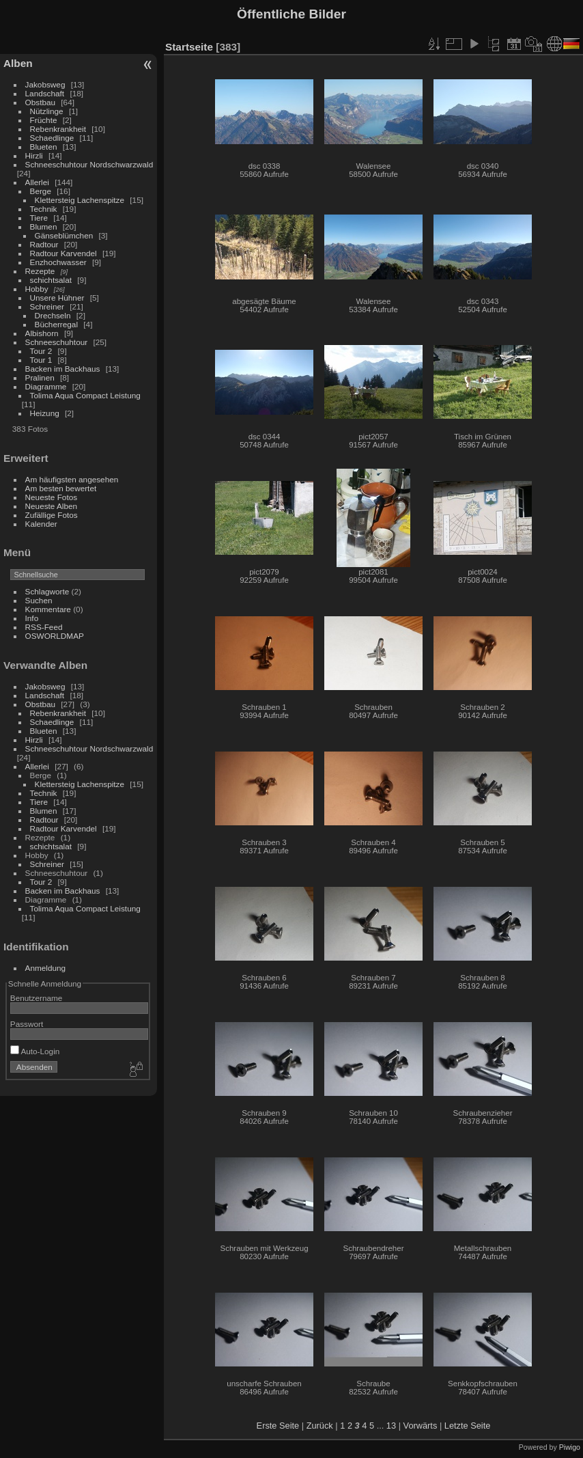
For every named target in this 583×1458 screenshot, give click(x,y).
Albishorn (42, 333)
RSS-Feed (44, 626)
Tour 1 (41, 359)
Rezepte (40, 270)
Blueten (43, 146)
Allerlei (37, 182)
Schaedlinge (52, 137)
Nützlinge (46, 111)
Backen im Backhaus (62, 368)
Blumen (43, 226)
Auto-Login (35, 1051)
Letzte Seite (467, 1425)
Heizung (44, 413)
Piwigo (569, 1447)
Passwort (26, 1023)
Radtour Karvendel (63, 253)
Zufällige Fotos (51, 514)
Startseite (189, 47)
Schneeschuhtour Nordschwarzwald (89, 164)
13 (391, 1425)
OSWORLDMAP (54, 635)
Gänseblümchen (64, 235)
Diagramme (46, 386)
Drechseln (53, 315)
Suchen (39, 600)
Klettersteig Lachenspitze (79, 199)
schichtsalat (51, 279)
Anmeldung (45, 967)
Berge (40, 191)
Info (32, 618)
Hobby (36, 288)
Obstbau (40, 102)
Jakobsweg (45, 84)
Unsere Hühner (57, 297)
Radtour (44, 244)
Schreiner (47, 306)
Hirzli (34, 155)
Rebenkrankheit (58, 128)
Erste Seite (278, 1425)
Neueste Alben (51, 505)
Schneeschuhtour (56, 342)
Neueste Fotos (51, 497)
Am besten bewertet (61, 488)
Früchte (43, 119)
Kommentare (48, 609)
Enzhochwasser (58, 262)
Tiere (39, 217)
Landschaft (45, 93)
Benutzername (36, 997)
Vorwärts (420, 1425)
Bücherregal (56, 324)
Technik (43, 208)
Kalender (41, 523)
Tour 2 (41, 350)
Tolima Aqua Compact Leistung (85, 395)
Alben (18, 63)
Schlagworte (47, 591)
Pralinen (40, 377)
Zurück (320, 1425)
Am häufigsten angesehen (72, 479)
